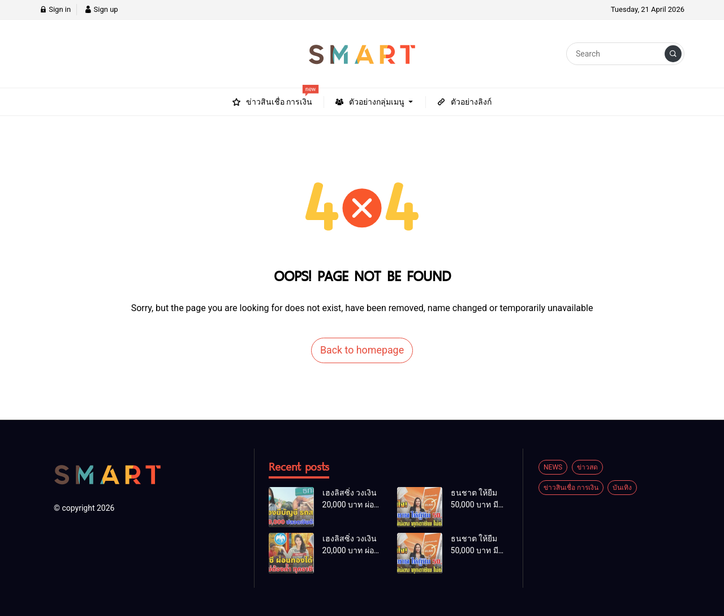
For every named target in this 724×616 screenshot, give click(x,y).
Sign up (101, 9)
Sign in (55, 9)
